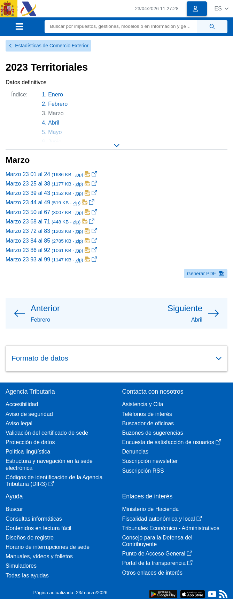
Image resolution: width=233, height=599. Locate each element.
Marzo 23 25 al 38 (51, 184)
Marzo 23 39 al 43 (51, 193)
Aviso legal (19, 423)
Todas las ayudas (27, 575)
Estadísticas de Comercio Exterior (48, 45)
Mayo (55, 132)
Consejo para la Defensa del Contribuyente (157, 541)
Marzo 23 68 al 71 (50, 221)
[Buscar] (121, 26)
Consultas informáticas (34, 519)
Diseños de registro (30, 538)
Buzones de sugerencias (152, 433)
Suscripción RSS (143, 471)
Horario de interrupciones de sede (48, 547)
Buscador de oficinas (148, 423)
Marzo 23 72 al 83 (51, 231)
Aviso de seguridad (29, 414)
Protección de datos (30, 442)
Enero (55, 94)
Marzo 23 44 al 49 (50, 202)
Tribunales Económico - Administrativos (171, 528)
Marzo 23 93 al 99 (51, 259)
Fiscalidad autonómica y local (162, 519)
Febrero (58, 104)
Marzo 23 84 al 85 (51, 241)
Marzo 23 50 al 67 (51, 212)
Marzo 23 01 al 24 (51, 174)
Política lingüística (28, 452)
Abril (53, 123)
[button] (221, 8)
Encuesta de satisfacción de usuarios (171, 442)
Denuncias (135, 452)
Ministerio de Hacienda (150, 509)
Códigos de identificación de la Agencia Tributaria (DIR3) (54, 480)
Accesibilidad (22, 404)
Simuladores (21, 566)
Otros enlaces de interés (152, 573)
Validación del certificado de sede (47, 433)
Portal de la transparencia (157, 563)
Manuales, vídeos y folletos (39, 556)
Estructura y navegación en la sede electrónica (49, 464)
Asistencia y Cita (142, 404)
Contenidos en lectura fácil (38, 528)
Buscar (14, 509)
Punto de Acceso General (157, 554)
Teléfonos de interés (147, 414)
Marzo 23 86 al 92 (51, 250)
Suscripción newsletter (150, 461)
